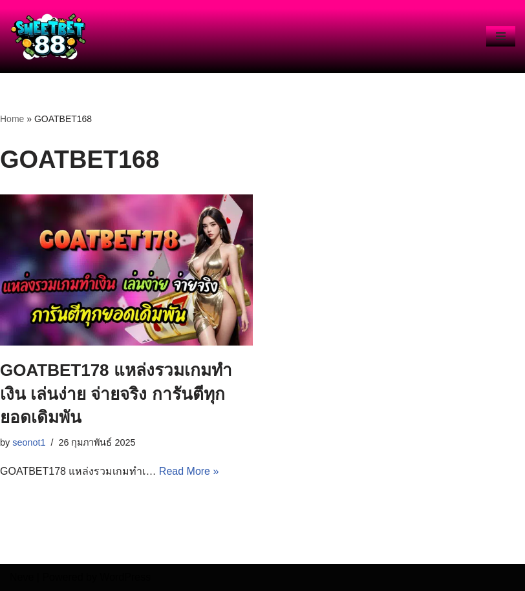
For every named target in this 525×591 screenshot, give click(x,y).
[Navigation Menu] (500, 36)
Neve (22, 577)
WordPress (125, 577)
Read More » (189, 471)
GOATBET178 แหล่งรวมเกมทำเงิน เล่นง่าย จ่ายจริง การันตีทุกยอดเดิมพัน (116, 393)
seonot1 (28, 442)
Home (12, 119)
